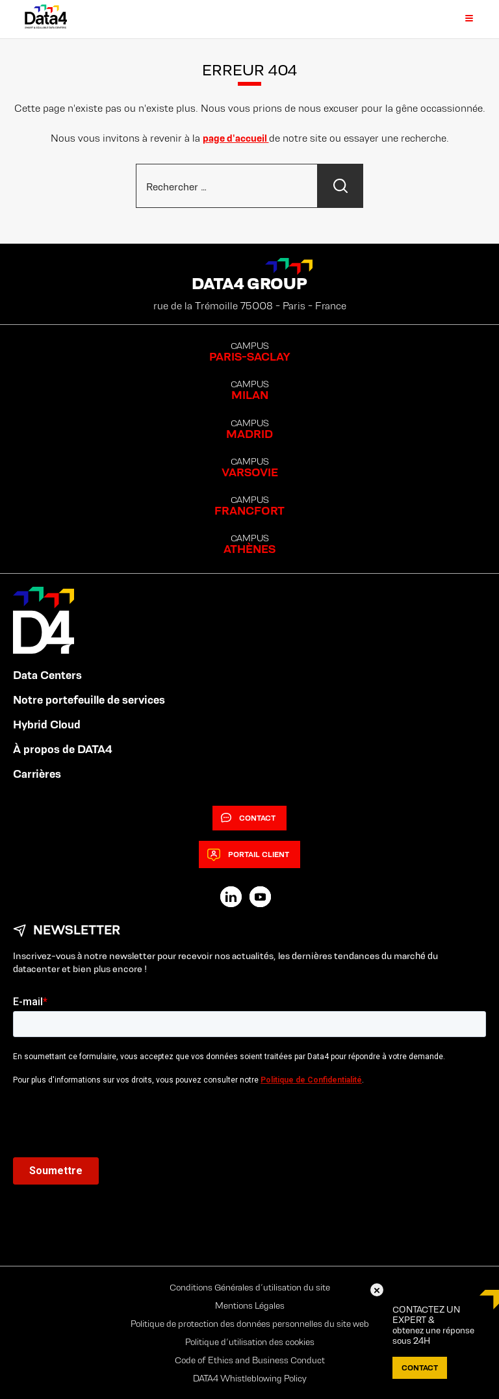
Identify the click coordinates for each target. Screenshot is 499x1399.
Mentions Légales (250, 1305)
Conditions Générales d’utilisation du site (250, 1287)
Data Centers (47, 675)
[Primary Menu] (461, 19)
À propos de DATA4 (62, 749)
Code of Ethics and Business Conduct (250, 1360)
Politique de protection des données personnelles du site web (250, 1323)
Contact (248, 818)
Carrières (37, 773)
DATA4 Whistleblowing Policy (250, 1378)
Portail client (248, 854)
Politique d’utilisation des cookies (249, 1342)
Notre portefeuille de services (89, 699)
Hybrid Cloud (47, 724)
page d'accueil (236, 138)
